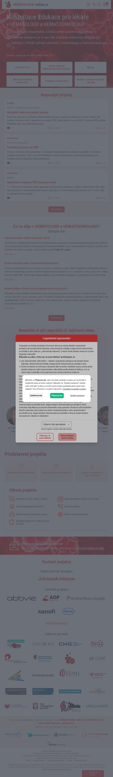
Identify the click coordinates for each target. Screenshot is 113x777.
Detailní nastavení (77, 395)
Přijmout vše (57, 395)
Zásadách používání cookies (74, 389)
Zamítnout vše (36, 395)
